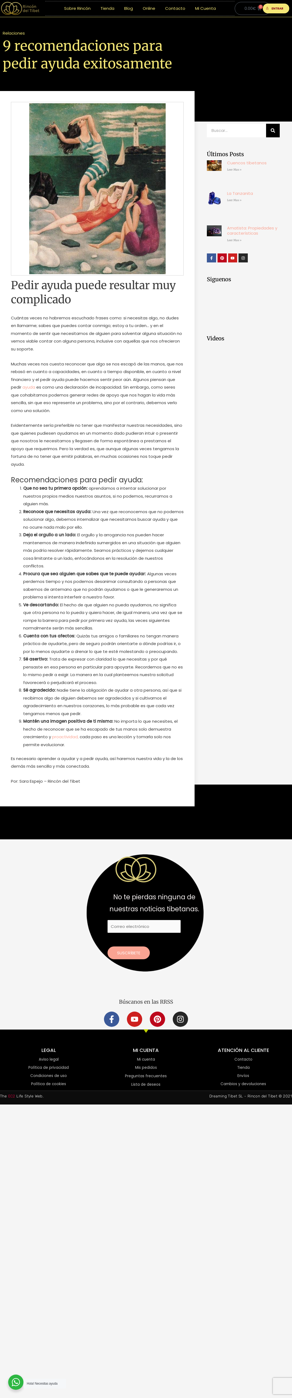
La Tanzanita (240, 193)
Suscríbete (128, 953)
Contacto (175, 8)
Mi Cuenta (205, 8)
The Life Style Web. (21, 1096)
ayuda (28, 387)
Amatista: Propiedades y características (252, 230)
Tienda (107, 8)
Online (149, 8)
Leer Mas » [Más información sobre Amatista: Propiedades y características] (234, 240)
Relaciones (14, 33)
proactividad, (65, 737)
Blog (128, 8)
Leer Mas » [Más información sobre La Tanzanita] (234, 200)
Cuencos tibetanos (247, 163)
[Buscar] (273, 130)
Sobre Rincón (77, 8)
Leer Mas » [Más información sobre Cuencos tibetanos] (234, 169)
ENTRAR (274, 8)
